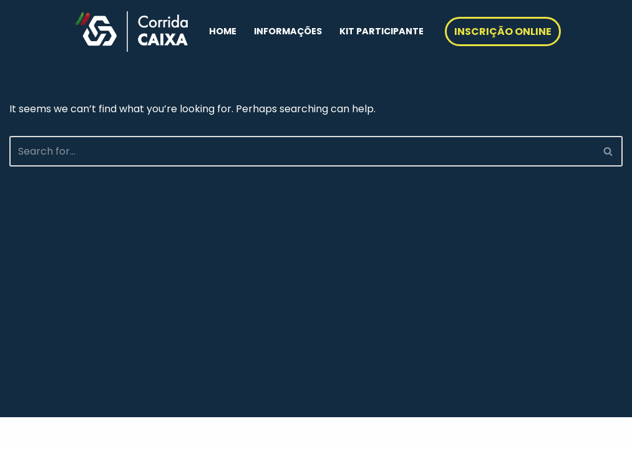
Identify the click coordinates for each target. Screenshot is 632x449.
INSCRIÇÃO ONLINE (503, 31)
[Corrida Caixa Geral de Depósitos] (131, 31)
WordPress (130, 433)
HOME (222, 31)
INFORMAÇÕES (288, 31)
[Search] (302, 151)
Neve (21, 433)
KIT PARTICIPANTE (381, 31)
